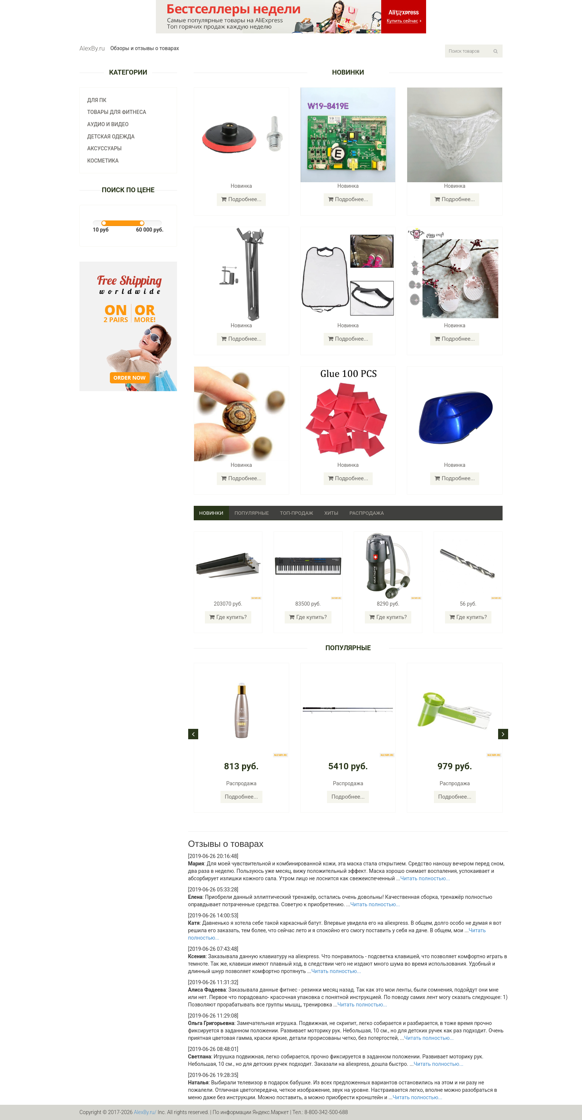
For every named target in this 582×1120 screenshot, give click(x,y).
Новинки (211, 513)
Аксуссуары (104, 148)
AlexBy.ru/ (145, 1113)
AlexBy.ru (92, 48)
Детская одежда (111, 137)
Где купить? (228, 617)
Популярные (253, 513)
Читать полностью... (425, 879)
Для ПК (97, 100)
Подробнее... (241, 199)
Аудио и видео (107, 124)
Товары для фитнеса (116, 112)
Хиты (334, 513)
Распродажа (371, 513)
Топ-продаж (299, 513)
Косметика (103, 161)
